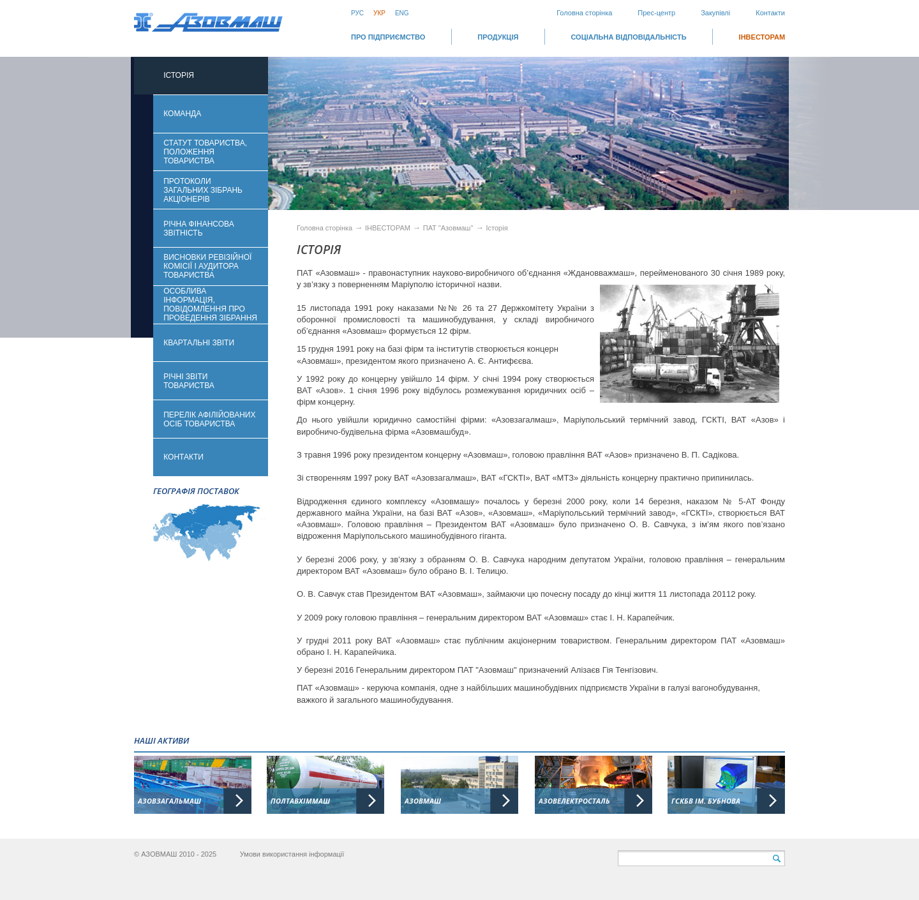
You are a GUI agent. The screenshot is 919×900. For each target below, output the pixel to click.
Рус (357, 13)
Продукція (497, 37)
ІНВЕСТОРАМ (762, 37)
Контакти (770, 13)
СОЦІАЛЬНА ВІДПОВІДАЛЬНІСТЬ (628, 37)
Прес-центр (656, 13)
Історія (497, 228)
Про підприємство (388, 37)
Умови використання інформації (292, 854)
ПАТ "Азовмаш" (448, 228)
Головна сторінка (584, 13)
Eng (402, 13)
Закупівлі (715, 13)
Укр (379, 13)
